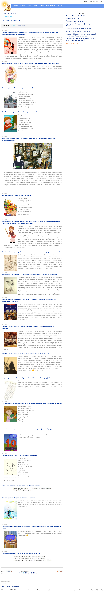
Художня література (72, 18)
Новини (35, 6)
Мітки (42, 6)
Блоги (22, 6)
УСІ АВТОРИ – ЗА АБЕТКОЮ (75, 15)
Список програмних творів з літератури (78, 28)
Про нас (60, 6)
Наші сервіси (51, 6)
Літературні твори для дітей (75, 21)
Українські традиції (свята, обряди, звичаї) (79, 31)
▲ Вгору (15, 6)
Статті (29, 6)
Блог (8, 579)
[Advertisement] (74, 73)
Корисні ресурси (15, 586)
